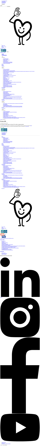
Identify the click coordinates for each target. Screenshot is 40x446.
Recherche (3, 4)
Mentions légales (4, 442)
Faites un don (11, 238)
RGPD (31, 125)
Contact (3, 47)
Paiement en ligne (4, 46)
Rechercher (3, 188)
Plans (2, 227)
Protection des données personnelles (6, 443)
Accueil (1, 119)
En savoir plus (27, 126)
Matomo (5, 125)
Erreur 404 (2, 119)
